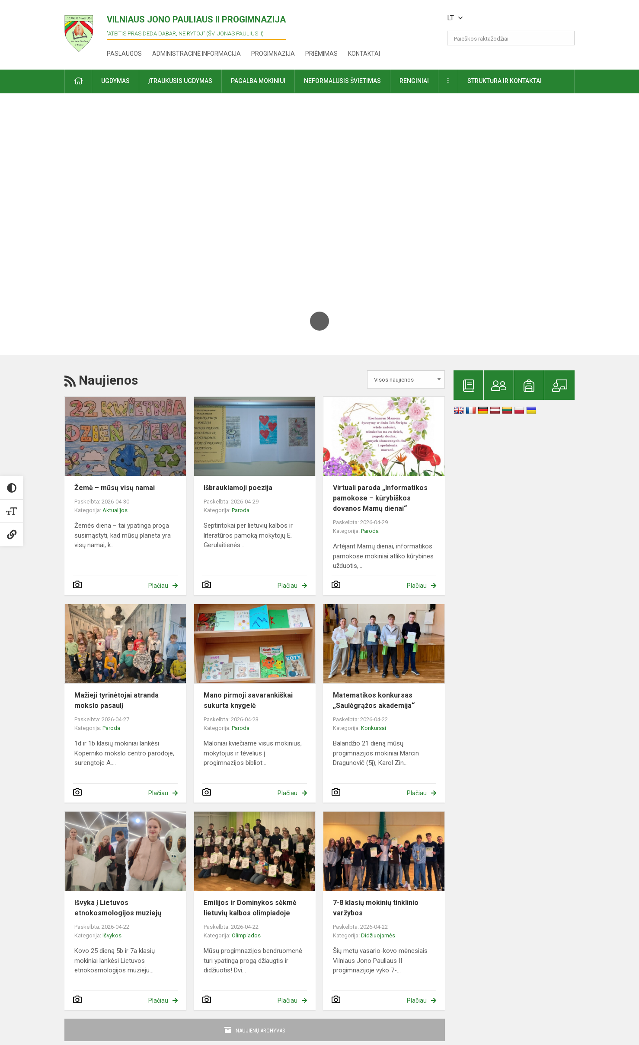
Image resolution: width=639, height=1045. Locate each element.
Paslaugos (124, 53)
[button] (515, 18)
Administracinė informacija (196, 53)
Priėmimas (321, 53)
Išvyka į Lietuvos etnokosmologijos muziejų (117, 907)
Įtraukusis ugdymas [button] (180, 80)
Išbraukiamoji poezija (238, 488)
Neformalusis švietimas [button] (342, 80)
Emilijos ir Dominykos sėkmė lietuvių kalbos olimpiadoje (250, 907)
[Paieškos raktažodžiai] (511, 38)
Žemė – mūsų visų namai (114, 488)
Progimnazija (273, 53)
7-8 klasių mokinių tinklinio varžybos (376, 907)
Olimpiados (246, 935)
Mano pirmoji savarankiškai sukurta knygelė (248, 700)
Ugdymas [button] (115, 80)
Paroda (240, 510)
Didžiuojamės (378, 935)
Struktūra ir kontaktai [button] (504, 80)
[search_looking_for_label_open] (565, 38)
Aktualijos (115, 510)
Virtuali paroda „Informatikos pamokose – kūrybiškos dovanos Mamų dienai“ (380, 498)
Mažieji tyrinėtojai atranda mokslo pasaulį (116, 700)
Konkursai (373, 728)
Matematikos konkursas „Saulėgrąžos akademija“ (374, 700)
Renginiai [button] (414, 80)
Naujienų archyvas (260, 1030)
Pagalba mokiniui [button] (258, 80)
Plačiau (158, 585)
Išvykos (111, 935)
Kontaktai (364, 53)
